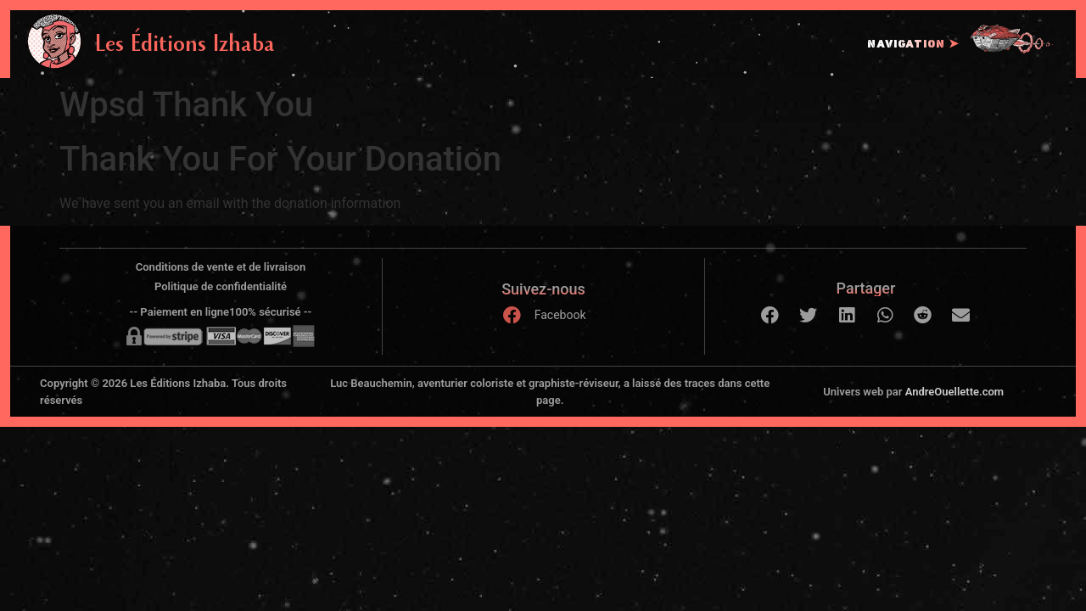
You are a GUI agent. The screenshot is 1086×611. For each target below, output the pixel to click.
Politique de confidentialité (220, 286)
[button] (770, 315)
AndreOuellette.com (954, 391)
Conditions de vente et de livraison (220, 267)
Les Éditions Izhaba (185, 47)
